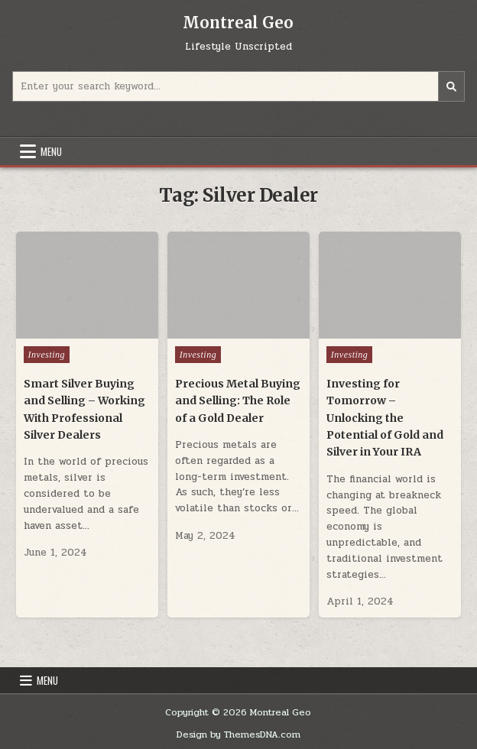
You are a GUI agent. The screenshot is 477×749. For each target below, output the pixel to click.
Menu (51, 151)
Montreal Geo (238, 22)
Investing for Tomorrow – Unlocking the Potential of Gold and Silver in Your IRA (384, 418)
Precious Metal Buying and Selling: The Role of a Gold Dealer (237, 401)
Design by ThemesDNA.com (238, 734)
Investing (47, 354)
